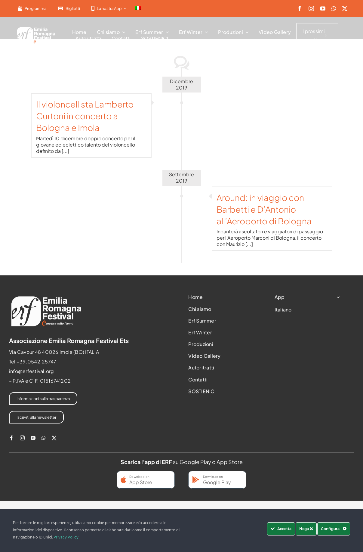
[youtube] (322, 8)
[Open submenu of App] (337, 299)
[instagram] (311, 8)
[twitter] (344, 8)
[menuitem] (138, 8)
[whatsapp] (333, 8)
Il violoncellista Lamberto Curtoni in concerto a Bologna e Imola (85, 116)
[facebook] (300, 8)
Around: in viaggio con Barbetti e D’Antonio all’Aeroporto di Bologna (264, 209)
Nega (306, 528)
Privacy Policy (66, 537)
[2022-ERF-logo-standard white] (36, 28)
